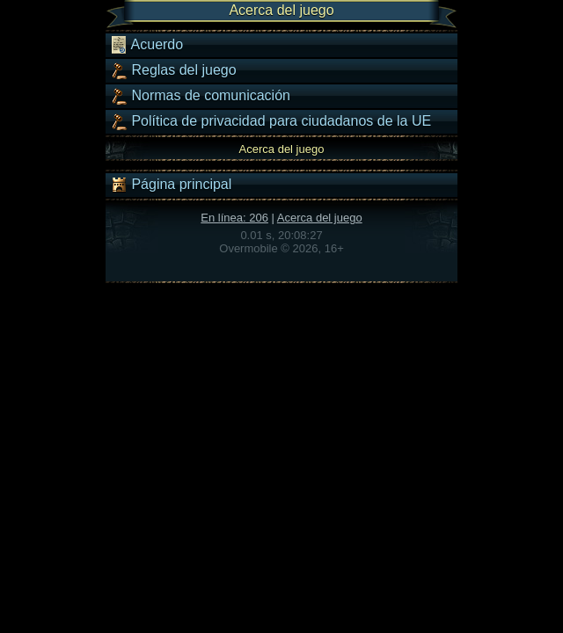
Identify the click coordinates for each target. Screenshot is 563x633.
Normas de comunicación (200, 96)
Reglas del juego (173, 70)
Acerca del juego (319, 217)
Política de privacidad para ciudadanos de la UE (270, 121)
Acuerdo (146, 45)
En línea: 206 (234, 217)
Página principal (170, 184)
